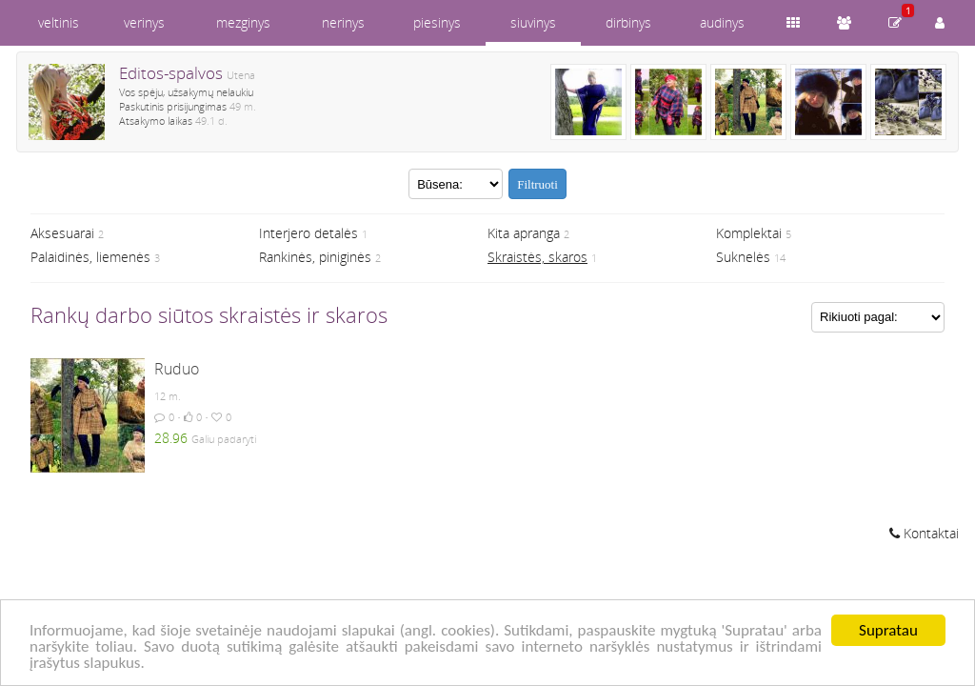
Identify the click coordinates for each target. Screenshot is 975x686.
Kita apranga (524, 233)
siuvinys (533, 22)
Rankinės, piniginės (315, 257)
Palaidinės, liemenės (90, 257)
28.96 (171, 438)
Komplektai (749, 233)
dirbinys (628, 22)
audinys (722, 22)
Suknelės (743, 257)
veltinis (58, 22)
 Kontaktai (924, 533)
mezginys (243, 22)
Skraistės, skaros (537, 257)
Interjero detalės (308, 233)
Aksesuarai (62, 233)
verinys (144, 22)
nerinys (343, 22)
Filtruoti (537, 184)
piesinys (437, 22)
